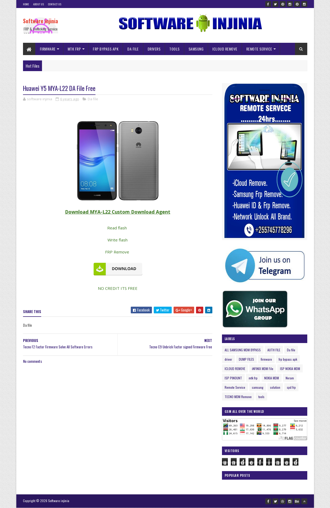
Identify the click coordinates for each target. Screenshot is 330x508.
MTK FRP (74, 49)
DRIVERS (154, 49)
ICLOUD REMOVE (224, 49)
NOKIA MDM (271, 378)
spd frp (291, 387)
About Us (38, 4)
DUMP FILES (246, 359)
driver (228, 359)
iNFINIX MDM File (262, 368)
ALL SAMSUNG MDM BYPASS (243, 350)
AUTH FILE (273, 350)
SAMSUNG (196, 49)
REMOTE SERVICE (259, 49)
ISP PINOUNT (233, 378)
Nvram (290, 378)
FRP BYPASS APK (105, 49)
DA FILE (133, 49)
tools (261, 396)
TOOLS (174, 49)
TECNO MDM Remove (238, 396)
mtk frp (253, 378)
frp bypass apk (288, 359)
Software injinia (40, 21)
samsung (257, 387)
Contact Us (54, 4)
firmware (266, 359)
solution (275, 387)
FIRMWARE (48, 49)
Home (26, 4)
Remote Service (235, 387)
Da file (93, 99)
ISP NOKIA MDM (290, 368)
